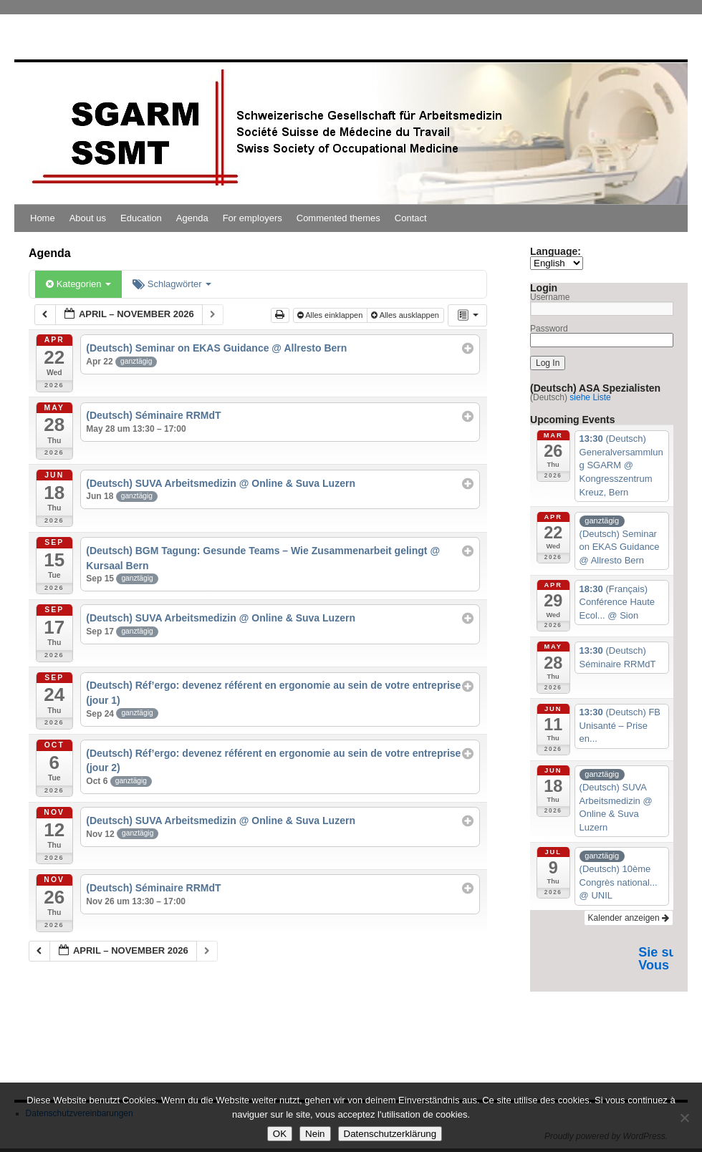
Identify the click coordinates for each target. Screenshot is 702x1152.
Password (549, 329)
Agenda (192, 218)
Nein (314, 1133)
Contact (411, 218)
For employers (252, 218)
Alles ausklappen (406, 315)
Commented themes (338, 218)
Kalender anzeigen (628, 918)
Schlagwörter (172, 284)
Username (549, 297)
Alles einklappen (331, 315)
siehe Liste (589, 397)
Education (141, 218)
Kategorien (78, 284)
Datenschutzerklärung (390, 1133)
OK (280, 1133)
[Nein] (684, 1117)
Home (42, 218)
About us (87, 218)
